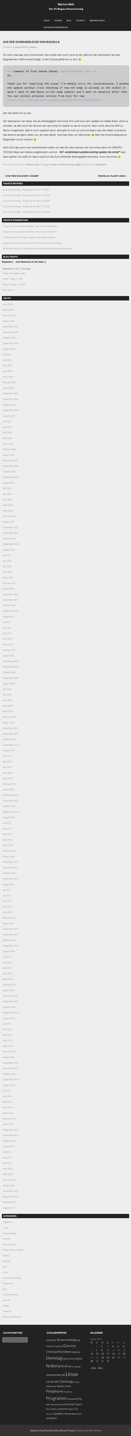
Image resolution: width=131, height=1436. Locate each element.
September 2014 (11, 1079)
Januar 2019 (8, 789)
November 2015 (10, 1001)
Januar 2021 (8, 655)
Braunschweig (97, 20)
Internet (6, 1261)
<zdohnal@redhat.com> (75, 71)
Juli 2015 (7, 1023)
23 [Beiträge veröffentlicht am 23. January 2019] (102, 1357)
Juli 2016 (7, 956)
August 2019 (9, 750)
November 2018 (10, 800)
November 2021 (10, 599)
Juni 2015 (7, 1029)
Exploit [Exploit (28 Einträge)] (78, 1358)
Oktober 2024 (9, 404)
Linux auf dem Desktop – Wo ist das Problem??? (34, 226)
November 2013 (10, 1135)
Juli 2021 (7, 622)
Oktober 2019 (9, 739)
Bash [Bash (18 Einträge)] (54, 1340)
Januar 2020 (8, 722)
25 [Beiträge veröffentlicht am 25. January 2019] (113, 1357)
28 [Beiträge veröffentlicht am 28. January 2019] (92, 1361)
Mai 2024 (7, 432)
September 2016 (11, 945)
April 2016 (8, 973)
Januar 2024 (8, 454)
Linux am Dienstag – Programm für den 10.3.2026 (26, 211)
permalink (101, 164)
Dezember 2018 (10, 795)
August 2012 (9, 1207)
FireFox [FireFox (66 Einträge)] (65, 1366)
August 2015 (9, 1018)
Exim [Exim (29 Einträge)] (71, 1358)
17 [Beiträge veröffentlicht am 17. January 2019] (108, 1353)
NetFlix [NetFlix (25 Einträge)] (60, 1386)
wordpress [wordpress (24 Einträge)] (51, 1418)
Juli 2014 (7, 1090)
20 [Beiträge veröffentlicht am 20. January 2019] (124, 1353)
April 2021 (8, 638)
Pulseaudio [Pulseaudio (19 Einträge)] (72, 1399)
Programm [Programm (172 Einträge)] (56, 1398)
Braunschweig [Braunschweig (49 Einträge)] (66, 1340)
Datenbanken (9, 1244)
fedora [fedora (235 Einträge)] (53, 1366)
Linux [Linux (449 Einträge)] (72, 1374)
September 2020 (11, 678)
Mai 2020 (7, 700)
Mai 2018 (7, 834)
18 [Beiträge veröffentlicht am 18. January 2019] (113, 1353)
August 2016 (9, 951)
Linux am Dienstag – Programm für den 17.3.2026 (26, 206)
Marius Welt (66, 4)
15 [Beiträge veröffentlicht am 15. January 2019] (97, 1353)
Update (78, 164)
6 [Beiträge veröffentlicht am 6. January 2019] (123, 1346)
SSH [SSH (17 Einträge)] (47, 1409)
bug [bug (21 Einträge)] (78, 1340)
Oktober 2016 (9, 940)
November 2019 (10, 733)
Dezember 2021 (10, 594)
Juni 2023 (7, 493)
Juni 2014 (7, 1096)
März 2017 (8, 912)
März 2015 (8, 1046)
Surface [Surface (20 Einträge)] (53, 1409)
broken (54, 164)
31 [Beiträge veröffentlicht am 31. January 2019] (108, 1361)
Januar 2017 (8, 923)
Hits (17, 268)
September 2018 (11, 811)
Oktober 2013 (9, 1140)
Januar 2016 (8, 990)
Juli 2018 (7, 823)
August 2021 (9, 616)
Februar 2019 (9, 784)
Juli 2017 (7, 889)
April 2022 (8, 571)
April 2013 (8, 1168)
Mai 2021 (7, 633)
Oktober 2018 (9, 806)
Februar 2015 (9, 1051)
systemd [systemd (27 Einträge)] (62, 1409)
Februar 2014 (9, 1118)
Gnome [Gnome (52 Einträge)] (51, 1375)
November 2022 (10, 532)
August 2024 (9, 415)
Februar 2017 (9, 917)
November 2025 (10, 332)
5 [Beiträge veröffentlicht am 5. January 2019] (118, 1346)
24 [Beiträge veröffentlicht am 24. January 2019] (108, 1357)
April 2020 (8, 705)
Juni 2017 (7, 895)
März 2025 (8, 376)
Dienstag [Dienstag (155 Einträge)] (54, 1358)
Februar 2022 (9, 583)
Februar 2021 (9, 650)
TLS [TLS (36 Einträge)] (76, 1409)
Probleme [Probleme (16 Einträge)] (67, 1392)
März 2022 (8, 577)
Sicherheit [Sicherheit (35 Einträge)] (69, 1404)
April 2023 (8, 505)
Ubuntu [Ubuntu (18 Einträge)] (49, 1414)
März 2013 (8, 1174)
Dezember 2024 (10, 393)
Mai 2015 (7, 1035)
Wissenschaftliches (12, 1316)
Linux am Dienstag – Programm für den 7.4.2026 (26, 189)
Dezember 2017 (10, 862)
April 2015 (8, 1040)
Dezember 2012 (10, 1191)
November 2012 (10, 1196)
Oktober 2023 (9, 471)
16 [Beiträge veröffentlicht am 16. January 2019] (102, 1353)
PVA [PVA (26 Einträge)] (80, 1398)
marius (33, 47)
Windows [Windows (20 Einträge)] (72, 1414)
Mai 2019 (7, 767)
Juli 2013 (7, 1152)
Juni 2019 (7, 761)
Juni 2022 (7, 560)
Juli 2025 (7, 354)
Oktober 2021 (9, 605)
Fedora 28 (63, 164)
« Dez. (93, 1368)
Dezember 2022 (10, 527)
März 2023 (8, 510)
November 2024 (10, 399)
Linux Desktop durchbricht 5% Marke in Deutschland (36, 243)
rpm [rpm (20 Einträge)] (48, 1404)
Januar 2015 (8, 1057)
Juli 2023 (7, 488)
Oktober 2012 (9, 1202)
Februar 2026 (9, 315)
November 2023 (10, 466)
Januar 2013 (8, 1185)
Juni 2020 (7, 694)
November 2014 (10, 1068)
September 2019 (11, 744)
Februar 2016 (9, 984)
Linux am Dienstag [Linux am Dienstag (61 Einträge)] (59, 1381)
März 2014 (8, 1113)
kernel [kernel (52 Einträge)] (60, 1375)
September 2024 (11, 410)
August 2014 (9, 1085)
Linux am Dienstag (11, 1277)
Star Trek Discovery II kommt (21, 176)
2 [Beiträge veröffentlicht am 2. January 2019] (102, 1346)
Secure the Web (10, 1294)
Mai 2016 (7, 967)
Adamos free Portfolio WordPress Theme (52, 1430)
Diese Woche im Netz (13, 1249)
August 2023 (9, 482)
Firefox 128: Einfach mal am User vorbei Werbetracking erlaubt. (42, 248)
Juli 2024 (7, 421)
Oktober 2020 (9, 672)
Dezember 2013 (10, 1129)
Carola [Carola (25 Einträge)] (49, 1346)
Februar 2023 (9, 516)
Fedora (58, 20)
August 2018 (9, 817)
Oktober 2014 (9, 1074)
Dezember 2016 (10, 928)
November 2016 (10, 934)
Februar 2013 (9, 1179)
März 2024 (8, 443)
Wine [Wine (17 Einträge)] (79, 1414)
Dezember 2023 (10, 460)
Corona (6, 1238)
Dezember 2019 (10, 728)
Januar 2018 (8, 856)
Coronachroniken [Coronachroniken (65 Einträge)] (58, 1352)
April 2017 (8, 906)
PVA (5, 1289)
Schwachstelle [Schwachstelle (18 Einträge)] (56, 1404)
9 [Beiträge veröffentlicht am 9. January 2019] (102, 1350)
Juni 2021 (7, 627)
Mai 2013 (7, 1163)
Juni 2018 (7, 828)
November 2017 (10, 867)
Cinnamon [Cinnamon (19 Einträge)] (58, 1346)
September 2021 (11, 611)
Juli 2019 (7, 756)
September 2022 (11, 544)
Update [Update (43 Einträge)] (58, 1413)
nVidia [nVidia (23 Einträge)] (67, 1386)
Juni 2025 (7, 360)
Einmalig (26, 268)
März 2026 (8, 309)
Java (69, 20)
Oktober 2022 (9, 538)
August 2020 (9, 683)
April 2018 (8, 839)
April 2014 (8, 1107)
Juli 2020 (7, 689)
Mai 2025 (7, 365)
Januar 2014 (8, 1124)
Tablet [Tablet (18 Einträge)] (70, 1409)
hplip (71, 164)
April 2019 (8, 772)
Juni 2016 (7, 962)
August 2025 (9, 349)
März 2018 (8, 845)
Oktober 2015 (9, 1007)
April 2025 (8, 371)
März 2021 (8, 644)
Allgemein (7, 1222)
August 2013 (9, 1146)
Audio (5, 1227)
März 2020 (8, 711)
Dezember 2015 (10, 995)
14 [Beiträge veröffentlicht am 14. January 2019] (92, 1353)
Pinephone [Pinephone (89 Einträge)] (54, 1391)
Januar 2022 (8, 588)
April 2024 (8, 438)
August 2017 (9, 884)
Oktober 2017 (9, 873)
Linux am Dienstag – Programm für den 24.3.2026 (26, 200)
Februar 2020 (9, 717)
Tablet (6, 1305)
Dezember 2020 (10, 661)
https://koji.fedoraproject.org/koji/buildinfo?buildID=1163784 (54, 100)
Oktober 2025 (9, 337)
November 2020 (10, 666)
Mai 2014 (7, 1101)
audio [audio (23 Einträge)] (49, 1340)
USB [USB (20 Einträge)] (65, 1414)
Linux (46, 20)
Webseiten (8, 268)
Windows (7, 1311)
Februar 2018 (9, 850)
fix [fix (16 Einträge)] (73, 1367)
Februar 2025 (9, 382)
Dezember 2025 (10, 326)
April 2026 (8, 304)
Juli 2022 (7, 555)
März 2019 (8, 778)
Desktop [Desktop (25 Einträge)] (75, 1352)
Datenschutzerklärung (55, 27)
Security (80, 20)
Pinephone (8, 1283)
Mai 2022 (7, 566)
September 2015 (11, 1012)
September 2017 (11, 878)
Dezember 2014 (10, 1062)
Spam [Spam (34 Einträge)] (78, 1404)
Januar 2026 (8, 321)
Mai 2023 (7, 499)
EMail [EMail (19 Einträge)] (65, 1358)
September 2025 (11, 343)
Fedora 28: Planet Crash (113, 176)
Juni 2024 (7, 427)
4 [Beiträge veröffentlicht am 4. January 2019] (112, 1346)
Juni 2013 (7, 1157)
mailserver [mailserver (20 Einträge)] (51, 1386)
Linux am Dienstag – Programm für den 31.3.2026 (26, 195)
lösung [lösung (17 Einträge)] (76, 1382)
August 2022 (9, 549)
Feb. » (100, 1368)
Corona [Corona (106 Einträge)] (69, 1345)
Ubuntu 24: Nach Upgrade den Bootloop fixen (33, 237)
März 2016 (8, 979)
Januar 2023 (8, 521)
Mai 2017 (7, 901)
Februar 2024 (9, 449)
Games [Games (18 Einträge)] (78, 1366)
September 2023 (11, 477)
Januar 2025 (8, 388)
